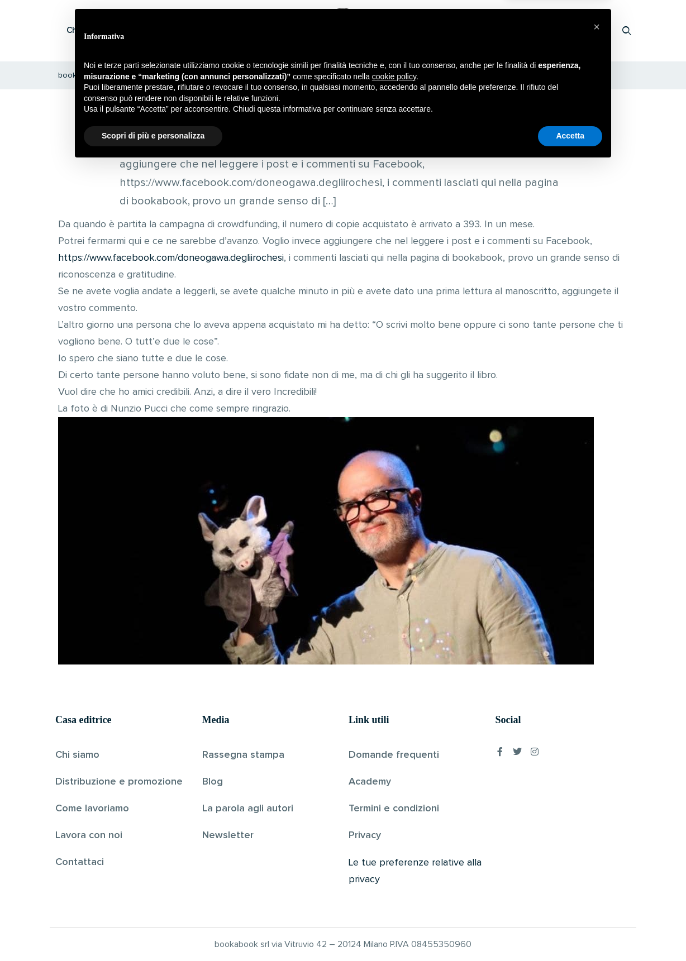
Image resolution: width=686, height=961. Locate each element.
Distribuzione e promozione (119, 782)
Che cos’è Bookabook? (111, 30)
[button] (597, 821)
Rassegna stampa (243, 755)
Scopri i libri (200, 30)
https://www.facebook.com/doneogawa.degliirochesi (171, 258)
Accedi (598, 30)
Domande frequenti (394, 755)
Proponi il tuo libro (538, 30)
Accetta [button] (570, 930)
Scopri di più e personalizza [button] (153, 930)
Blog (212, 782)
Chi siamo (77, 755)
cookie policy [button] (394, 871)
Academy (370, 782)
